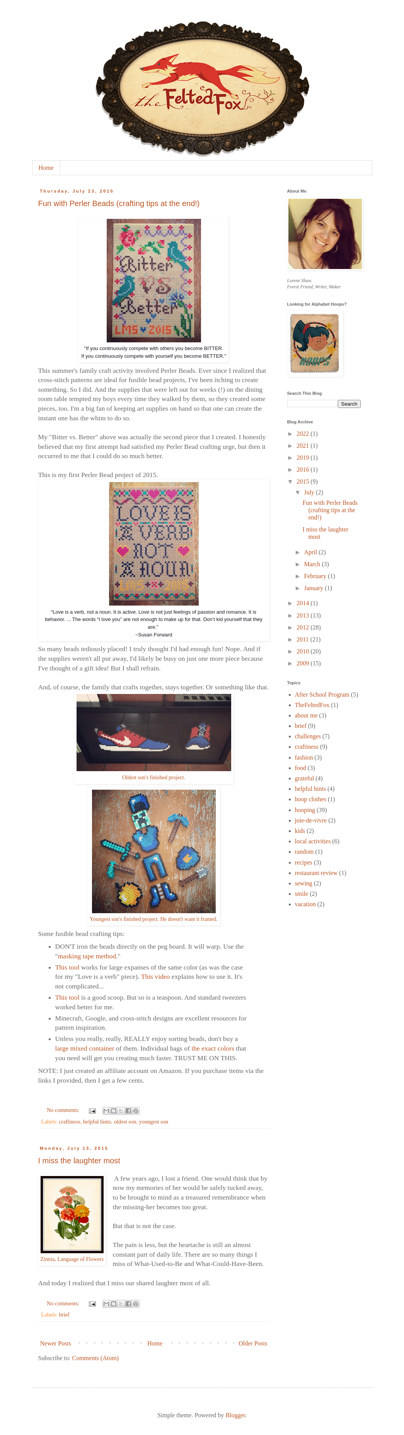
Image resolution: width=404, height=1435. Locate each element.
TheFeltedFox (312, 705)
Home (46, 167)
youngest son (154, 1122)
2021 (303, 445)
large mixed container (84, 1048)
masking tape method (87, 956)
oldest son (125, 1122)
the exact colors (212, 1048)
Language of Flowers (80, 1259)
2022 (303, 433)
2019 (303, 457)
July (310, 492)
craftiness (69, 1122)
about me (306, 715)
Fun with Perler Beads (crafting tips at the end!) (119, 203)
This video (155, 976)
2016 (303, 469)
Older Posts (253, 1343)
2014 (303, 603)
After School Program (322, 694)
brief (64, 1314)
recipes (303, 862)
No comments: (64, 1110)
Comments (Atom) (95, 1358)
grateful (304, 778)
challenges (308, 736)
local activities (313, 841)
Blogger (235, 1415)
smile (302, 893)
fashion (304, 757)
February (316, 576)
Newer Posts (55, 1343)
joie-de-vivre (311, 820)
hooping (305, 810)
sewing (303, 883)
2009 (303, 663)
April (311, 552)
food (300, 768)
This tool (67, 967)
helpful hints (97, 1122)
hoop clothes (310, 799)
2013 (303, 615)
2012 (303, 627)
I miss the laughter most (79, 1160)
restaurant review (316, 873)
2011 (303, 639)
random (304, 851)
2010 (303, 651)
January (314, 588)
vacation (305, 904)
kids (300, 830)
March (313, 564)
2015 (303, 481)
